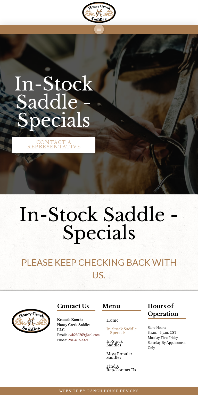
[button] (99, 29)
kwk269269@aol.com (84, 335)
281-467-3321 (78, 340)
